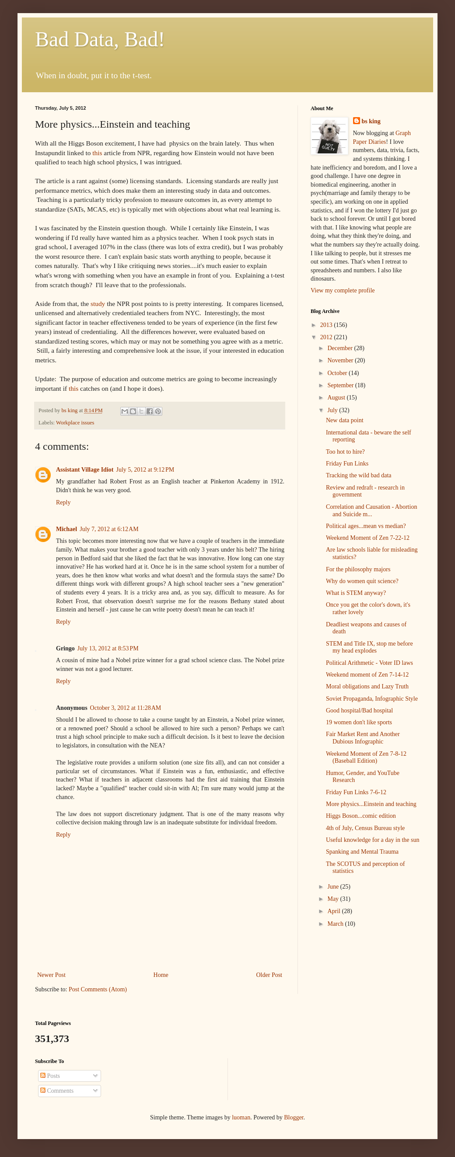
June (333, 886)
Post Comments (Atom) (98, 989)
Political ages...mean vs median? (366, 526)
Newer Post (51, 975)
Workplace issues (75, 423)
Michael (66, 529)
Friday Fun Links (347, 463)
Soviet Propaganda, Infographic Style (372, 698)
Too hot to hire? (345, 451)
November (341, 360)
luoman (241, 1117)
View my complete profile (343, 290)
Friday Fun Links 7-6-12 (356, 792)
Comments (57, 1091)
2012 (327, 337)
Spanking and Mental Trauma (362, 851)
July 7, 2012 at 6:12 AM (109, 529)
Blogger (293, 1117)
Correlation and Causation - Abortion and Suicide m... (371, 511)
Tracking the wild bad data (359, 475)
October (338, 373)
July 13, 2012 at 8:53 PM (108, 648)
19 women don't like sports (359, 722)
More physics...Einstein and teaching (371, 804)
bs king (371, 121)
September (341, 385)
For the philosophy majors (358, 569)
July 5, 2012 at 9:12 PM (145, 469)
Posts (50, 1076)
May (333, 899)
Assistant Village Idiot (84, 469)
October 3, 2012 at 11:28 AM (125, 708)
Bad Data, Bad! (100, 39)
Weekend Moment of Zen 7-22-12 (368, 538)
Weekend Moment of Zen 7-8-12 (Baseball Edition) (366, 757)
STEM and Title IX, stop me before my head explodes (369, 647)
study (98, 303)
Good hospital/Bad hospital (359, 710)
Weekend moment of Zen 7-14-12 (367, 674)
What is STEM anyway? (356, 593)
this (96, 152)
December (340, 348)
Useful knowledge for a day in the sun (372, 840)
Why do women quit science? (362, 581)
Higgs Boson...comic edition (361, 816)
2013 (327, 325)
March (336, 924)
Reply (63, 502)
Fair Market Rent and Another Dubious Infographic (363, 738)
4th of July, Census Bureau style (365, 828)
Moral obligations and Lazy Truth (367, 686)
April (334, 911)
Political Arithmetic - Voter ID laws (369, 663)
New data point (345, 420)
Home (161, 975)
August (336, 397)
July (333, 410)
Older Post (269, 975)
